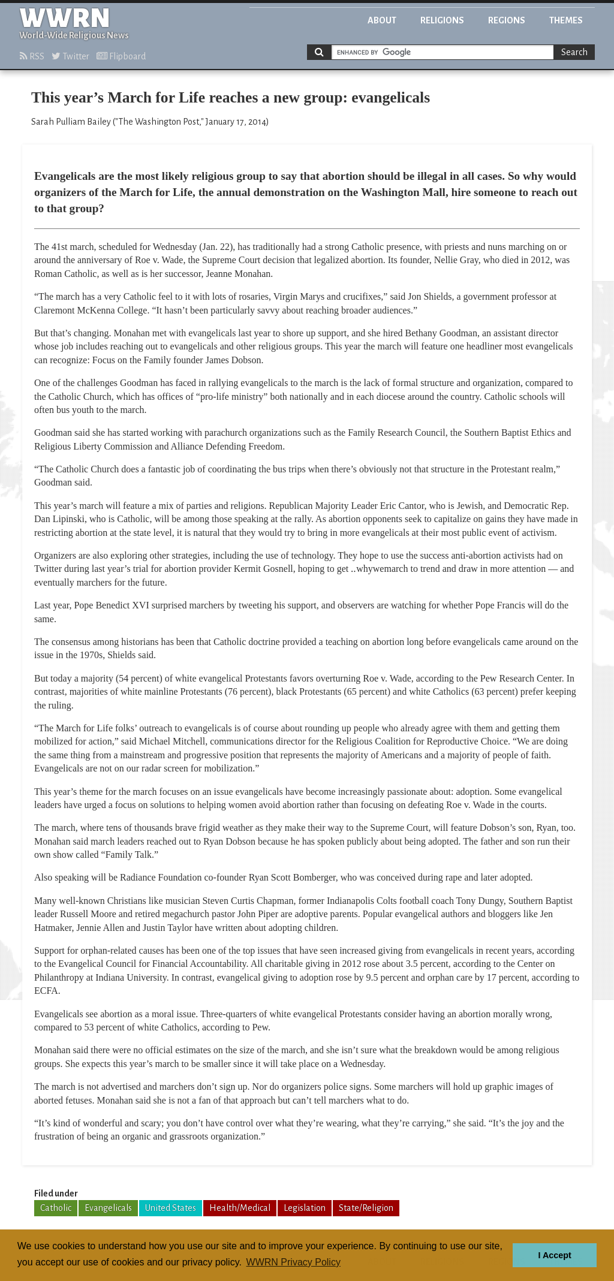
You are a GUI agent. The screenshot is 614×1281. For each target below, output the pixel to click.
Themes (566, 20)
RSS (32, 56)
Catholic (55, 1208)
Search (574, 52)
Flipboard (121, 56)
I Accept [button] (554, 1255)
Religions (442, 20)
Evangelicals (108, 1208)
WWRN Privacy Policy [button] (293, 1262)
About (382, 20)
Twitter (70, 56)
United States (170, 1208)
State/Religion (366, 1208)
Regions (506, 20)
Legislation (305, 1208)
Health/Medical (239, 1208)
